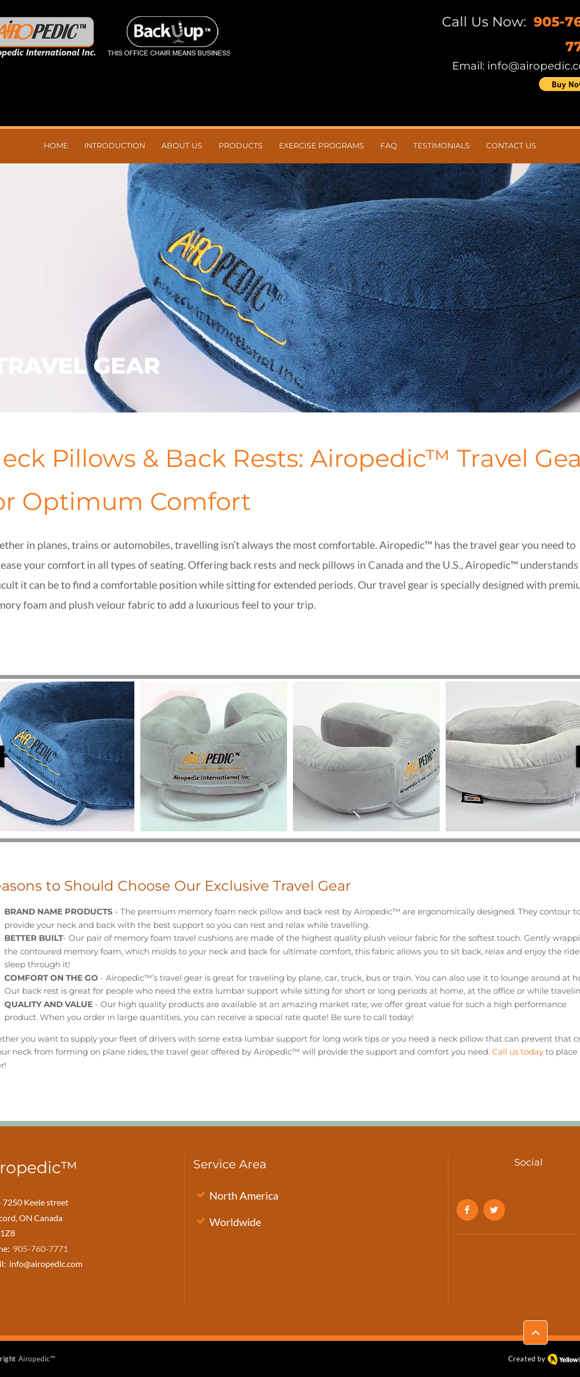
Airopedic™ (37, 1358)
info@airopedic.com (46, 1263)
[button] (213, 756)
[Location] (535, 1332)
